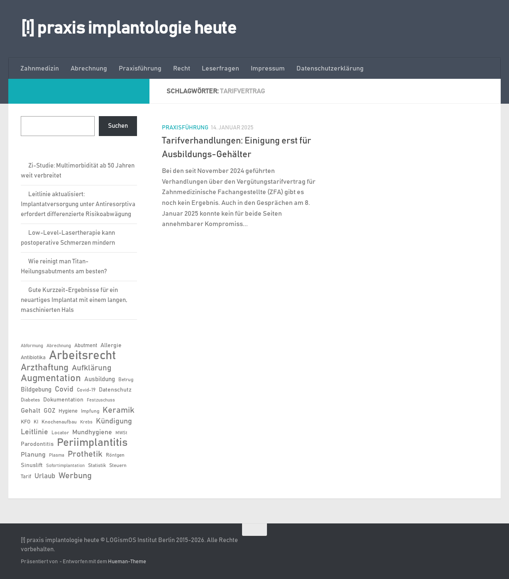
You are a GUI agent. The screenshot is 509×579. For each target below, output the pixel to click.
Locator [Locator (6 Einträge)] (60, 432)
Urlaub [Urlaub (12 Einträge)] (44, 476)
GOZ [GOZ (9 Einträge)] (49, 411)
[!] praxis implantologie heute (128, 28)
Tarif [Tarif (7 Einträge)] (26, 476)
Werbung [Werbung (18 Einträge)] (75, 476)
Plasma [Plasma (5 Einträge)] (56, 455)
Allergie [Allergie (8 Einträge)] (111, 345)
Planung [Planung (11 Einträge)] (33, 454)
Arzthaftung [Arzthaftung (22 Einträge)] (45, 367)
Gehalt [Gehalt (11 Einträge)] (30, 410)
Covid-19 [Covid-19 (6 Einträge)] (86, 389)
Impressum (268, 68)
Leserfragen (220, 68)
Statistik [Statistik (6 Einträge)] (97, 465)
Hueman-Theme (127, 561)
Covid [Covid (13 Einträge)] (64, 389)
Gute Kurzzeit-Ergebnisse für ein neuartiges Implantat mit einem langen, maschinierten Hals (74, 300)
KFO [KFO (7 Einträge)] (25, 422)
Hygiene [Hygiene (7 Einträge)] (68, 411)
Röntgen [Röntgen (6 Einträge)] (115, 454)
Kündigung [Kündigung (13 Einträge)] (114, 421)
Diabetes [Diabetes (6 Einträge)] (30, 399)
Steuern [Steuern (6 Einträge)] (118, 465)
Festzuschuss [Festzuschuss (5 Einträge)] (101, 400)
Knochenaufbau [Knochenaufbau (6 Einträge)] (59, 421)
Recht (181, 68)
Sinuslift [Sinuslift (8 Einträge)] (32, 465)
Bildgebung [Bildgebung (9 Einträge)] (36, 390)
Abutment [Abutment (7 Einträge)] (85, 345)
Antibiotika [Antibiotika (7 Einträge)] (33, 357)
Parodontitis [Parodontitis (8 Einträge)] (37, 444)
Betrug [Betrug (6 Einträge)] (125, 379)
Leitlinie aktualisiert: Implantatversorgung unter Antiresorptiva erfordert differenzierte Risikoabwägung (78, 204)
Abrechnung (89, 68)
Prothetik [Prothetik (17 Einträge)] (85, 454)
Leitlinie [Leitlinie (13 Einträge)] (34, 432)
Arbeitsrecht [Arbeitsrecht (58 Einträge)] (82, 356)
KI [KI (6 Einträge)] (36, 421)
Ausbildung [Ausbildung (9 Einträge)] (99, 379)
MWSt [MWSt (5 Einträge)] (121, 433)
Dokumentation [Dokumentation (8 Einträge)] (63, 400)
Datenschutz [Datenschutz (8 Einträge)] (115, 390)
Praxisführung (140, 68)
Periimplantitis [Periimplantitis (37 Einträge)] (92, 443)
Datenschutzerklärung (330, 68)
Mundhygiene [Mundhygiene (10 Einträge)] (92, 432)
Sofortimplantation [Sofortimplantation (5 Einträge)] (65, 466)
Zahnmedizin (39, 68)
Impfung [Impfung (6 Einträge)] (90, 411)
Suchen (118, 126)
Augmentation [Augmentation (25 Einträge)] (51, 378)
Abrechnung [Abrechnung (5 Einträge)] (58, 346)
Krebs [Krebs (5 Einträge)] (86, 422)
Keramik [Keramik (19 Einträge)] (119, 410)
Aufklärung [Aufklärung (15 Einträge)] (91, 368)
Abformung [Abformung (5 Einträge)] (32, 346)
